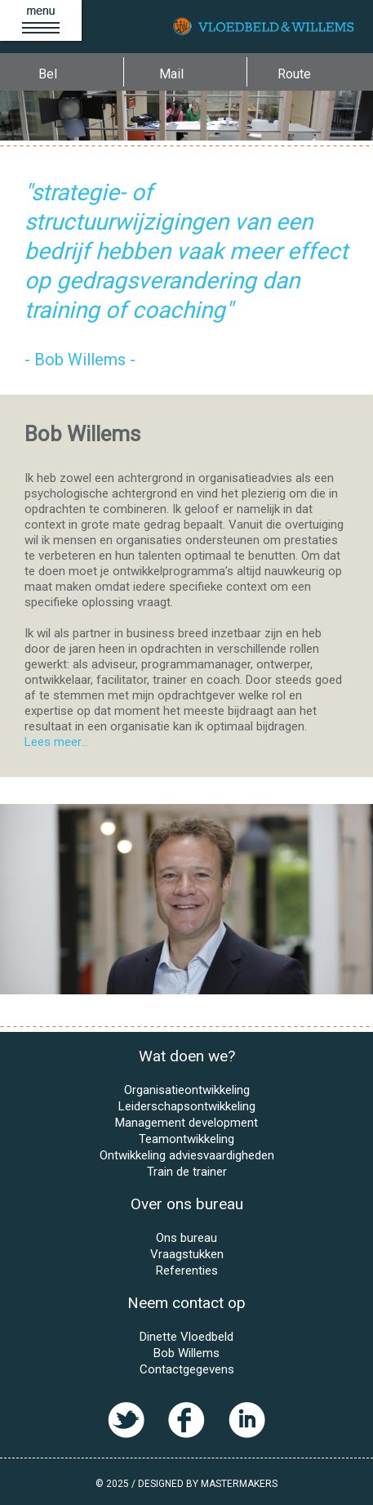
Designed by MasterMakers (208, 1483)
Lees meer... (56, 742)
